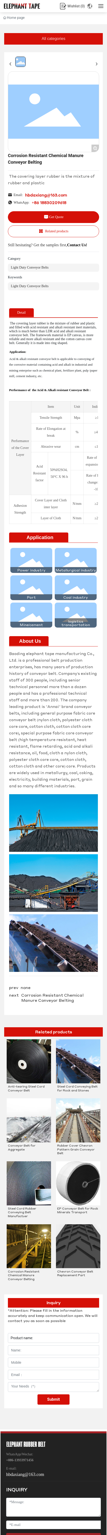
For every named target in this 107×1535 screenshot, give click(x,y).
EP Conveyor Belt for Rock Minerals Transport (77, 1210)
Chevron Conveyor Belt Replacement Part (75, 1273)
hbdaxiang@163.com (46, 195)
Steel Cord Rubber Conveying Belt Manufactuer (22, 1212)
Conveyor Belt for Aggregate (22, 1147)
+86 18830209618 (49, 202)
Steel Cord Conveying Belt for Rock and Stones (77, 1088)
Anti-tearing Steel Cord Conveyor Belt (26, 1088)
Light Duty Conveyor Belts (30, 267)
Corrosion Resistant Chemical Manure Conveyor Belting (52, 997)
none (26, 987)
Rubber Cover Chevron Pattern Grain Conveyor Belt (76, 1149)
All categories (53, 39)
